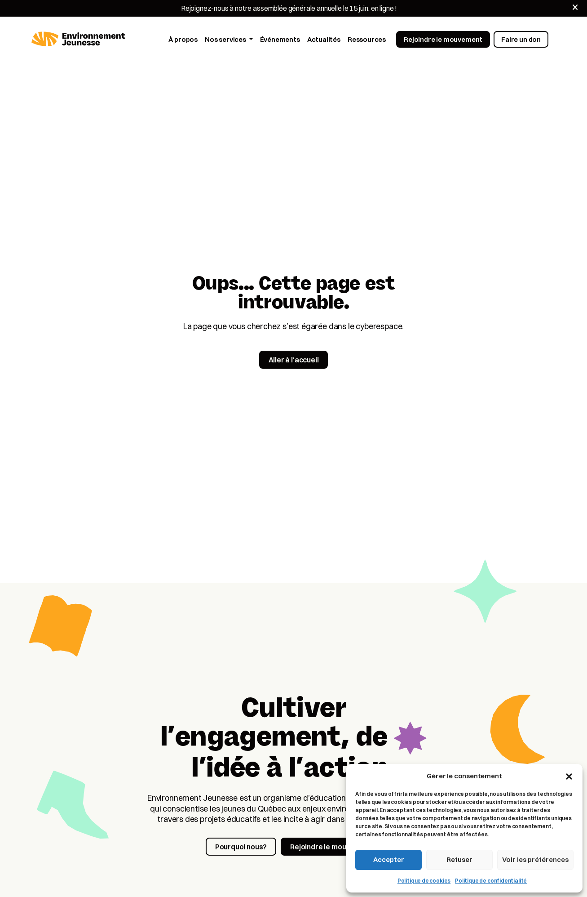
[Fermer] (575, 7)
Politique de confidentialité (491, 880)
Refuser (459, 859)
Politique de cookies (423, 880)
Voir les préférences (535, 859)
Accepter (388, 859)
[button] (569, 775)
